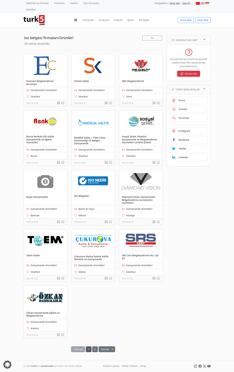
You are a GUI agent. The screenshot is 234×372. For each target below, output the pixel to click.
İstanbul (35, 96)
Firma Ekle (186, 20)
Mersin (82, 215)
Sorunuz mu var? (189, 40)
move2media (47, 365)
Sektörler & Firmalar (37, 3)
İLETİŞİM (144, 20)
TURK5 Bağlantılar (189, 89)
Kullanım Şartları (111, 365)
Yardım (74, 3)
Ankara (35, 328)
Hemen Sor (188, 73)
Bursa (34, 156)
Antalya (130, 215)
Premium (59, 3)
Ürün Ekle (202, 20)
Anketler (31, 9)
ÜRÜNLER (88, 20)
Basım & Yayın (86, 208)
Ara (152, 37)
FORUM (118, 20)
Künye (143, 365)
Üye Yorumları (91, 3)
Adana (82, 271)
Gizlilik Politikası (130, 365)
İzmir (129, 96)
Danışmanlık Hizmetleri (44, 90)
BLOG (130, 20)
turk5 (34, 365)
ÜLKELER (104, 20)
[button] (7, 364)
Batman (35, 215)
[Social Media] (195, 365)
